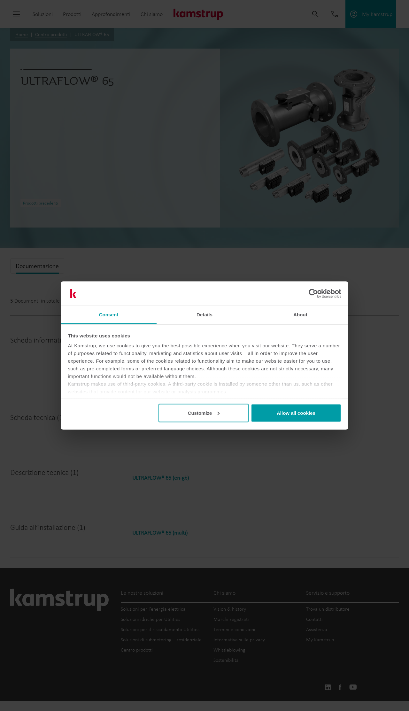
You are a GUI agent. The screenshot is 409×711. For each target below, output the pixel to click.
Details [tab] (204, 314)
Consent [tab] (109, 314)
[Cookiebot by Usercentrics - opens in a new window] (313, 293)
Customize (204, 412)
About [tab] (300, 314)
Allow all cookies (296, 412)
